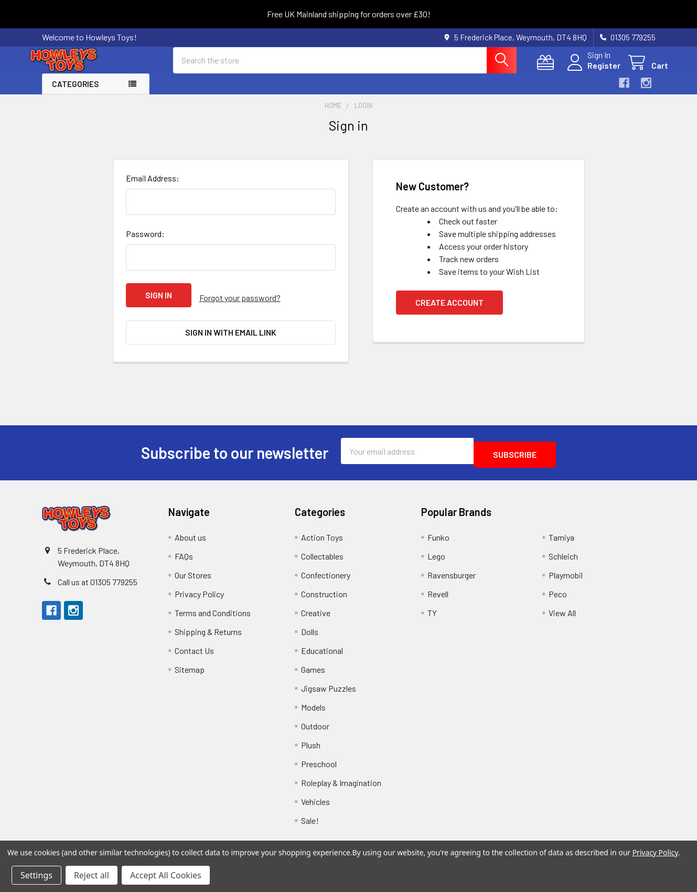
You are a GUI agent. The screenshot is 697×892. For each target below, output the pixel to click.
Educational (322, 647)
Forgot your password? (240, 304)
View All (562, 609)
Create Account (449, 312)
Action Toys (322, 534)
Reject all (91, 875)
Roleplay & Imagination (341, 779)
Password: (145, 243)
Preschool (319, 760)
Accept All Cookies (165, 875)
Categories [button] (75, 93)
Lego (436, 552)
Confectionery (325, 571)
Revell (437, 590)
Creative (315, 609)
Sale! (310, 817)
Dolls (309, 628)
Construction (324, 590)
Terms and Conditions (213, 609)
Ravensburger (451, 571)
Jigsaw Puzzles (328, 685)
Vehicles (315, 798)
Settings (36, 875)
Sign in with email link (230, 337)
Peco (558, 590)
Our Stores (193, 571)
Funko (438, 534)
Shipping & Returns (208, 628)
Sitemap (190, 666)
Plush (310, 741)
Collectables (322, 552)
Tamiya (561, 534)
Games (313, 666)
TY (432, 609)
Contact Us (194, 647)
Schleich (563, 552)
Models (313, 703)
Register (591, 72)
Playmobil (566, 571)
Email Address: (152, 187)
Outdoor (315, 722)
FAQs (184, 552)
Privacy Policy (199, 590)
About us (190, 534)
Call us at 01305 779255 (97, 578)
